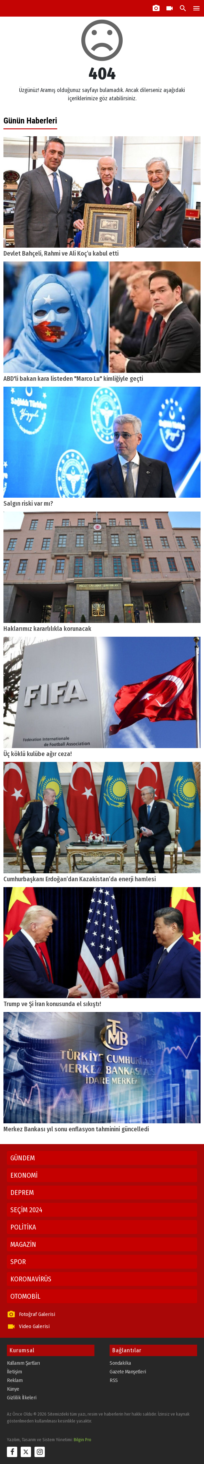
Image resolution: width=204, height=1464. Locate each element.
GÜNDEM (22, 1158)
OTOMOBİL (25, 1296)
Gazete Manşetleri (128, 1372)
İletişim (14, 1372)
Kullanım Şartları (23, 1363)
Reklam (14, 1380)
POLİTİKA (23, 1227)
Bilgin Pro (82, 1439)
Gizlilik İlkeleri (22, 1397)
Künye (13, 1389)
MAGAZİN (23, 1244)
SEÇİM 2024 (26, 1210)
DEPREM (22, 1192)
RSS (114, 1380)
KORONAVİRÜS (30, 1279)
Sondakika (120, 1363)
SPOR (18, 1262)
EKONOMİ (24, 1175)
